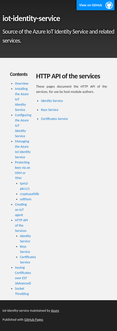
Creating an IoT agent (21, 209)
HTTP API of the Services (21, 225)
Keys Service (49, 110)
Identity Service (52, 101)
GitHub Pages (33, 319)
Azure (55, 310)
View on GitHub (90, 5)
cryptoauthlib (29, 194)
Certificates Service (54, 119)
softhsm (25, 199)
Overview (21, 83)
